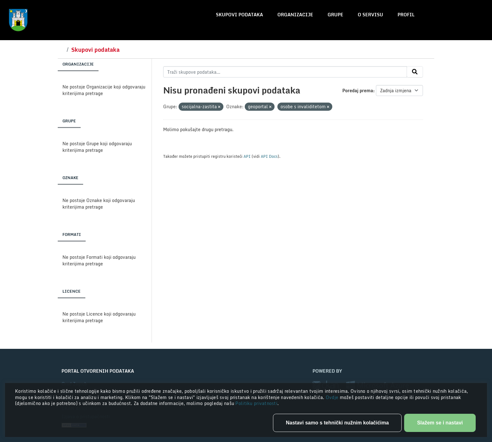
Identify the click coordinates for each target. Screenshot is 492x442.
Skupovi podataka (239, 14)
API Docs (269, 156)
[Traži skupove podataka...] (285, 71)
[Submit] (415, 71)
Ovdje (333, 397)
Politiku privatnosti (256, 403)
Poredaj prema (357, 90)
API (247, 156)
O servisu (370, 14)
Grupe (335, 14)
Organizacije (295, 14)
